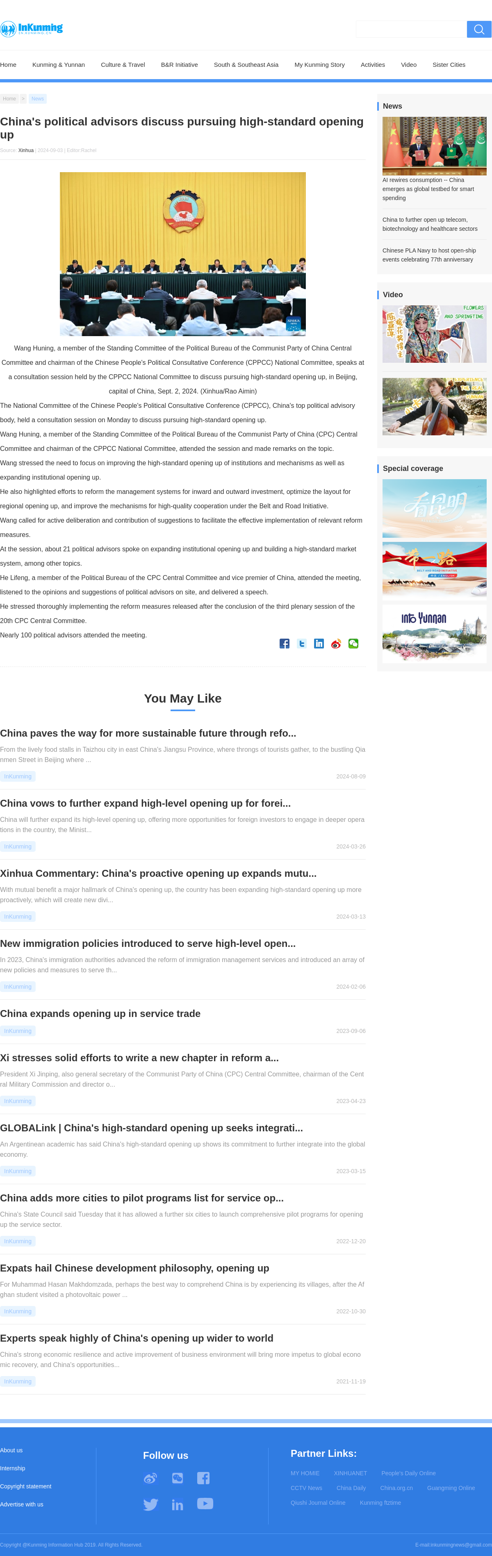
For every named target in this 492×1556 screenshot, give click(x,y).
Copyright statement (25, 1486)
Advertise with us (21, 1504)
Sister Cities (449, 64)
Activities (373, 64)
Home (8, 64)
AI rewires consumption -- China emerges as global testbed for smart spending (428, 189)
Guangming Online (451, 1488)
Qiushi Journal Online (318, 1502)
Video (409, 64)
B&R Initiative (179, 64)
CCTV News (306, 1488)
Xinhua (26, 150)
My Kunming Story (319, 64)
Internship (12, 1468)
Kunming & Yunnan (58, 64)
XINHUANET (350, 1473)
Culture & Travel (123, 64)
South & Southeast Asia (246, 64)
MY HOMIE (305, 1473)
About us (11, 1450)
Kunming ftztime (380, 1502)
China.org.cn (396, 1488)
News (38, 99)
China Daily (351, 1488)
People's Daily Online (408, 1473)
